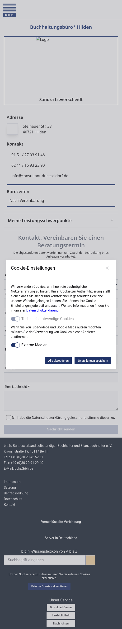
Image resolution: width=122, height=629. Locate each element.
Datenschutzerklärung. (43, 310)
